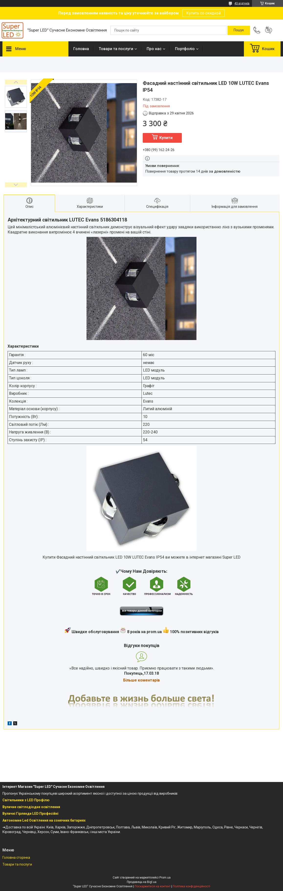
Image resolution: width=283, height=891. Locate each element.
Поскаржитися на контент (153, 886)
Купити (166, 137)
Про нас (154, 48)
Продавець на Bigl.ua (141, 882)
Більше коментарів (141, 680)
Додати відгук (268, 30)
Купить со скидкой (203, 13)
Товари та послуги (116, 48)
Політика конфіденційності (191, 886)
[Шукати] (239, 30)
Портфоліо (185, 48)
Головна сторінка (16, 857)
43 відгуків (242, 3)
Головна (81, 48)
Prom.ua (165, 877)
